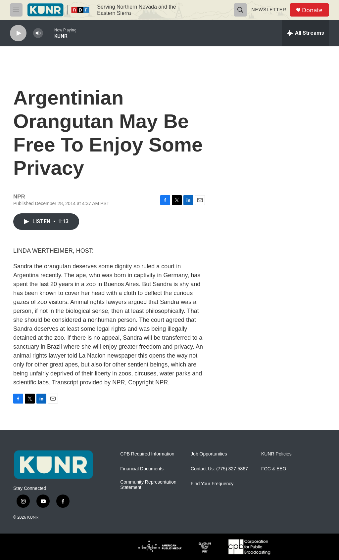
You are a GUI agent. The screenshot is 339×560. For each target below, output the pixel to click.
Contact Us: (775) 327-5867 (219, 468)
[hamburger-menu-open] (16, 10)
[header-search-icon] (240, 10)
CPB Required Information (147, 454)
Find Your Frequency (212, 483)
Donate (312, 10)
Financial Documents (142, 468)
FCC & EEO (273, 468)
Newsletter (268, 9)
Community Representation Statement (148, 485)
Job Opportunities (209, 454)
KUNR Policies (276, 454)
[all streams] (305, 33)
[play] (18, 33)
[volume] (38, 33)
